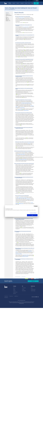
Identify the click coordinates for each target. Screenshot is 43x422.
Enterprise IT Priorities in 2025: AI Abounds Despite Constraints (24, 59)
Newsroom (14, 293)
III (27, 152)
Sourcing (23, 289)
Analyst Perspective (21, 17)
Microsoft (29, 143)
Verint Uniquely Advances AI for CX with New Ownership (24, 112)
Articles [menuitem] (32, 3)
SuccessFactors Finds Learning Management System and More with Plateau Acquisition (25, 248)
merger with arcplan (22, 107)
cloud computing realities (26, 26)
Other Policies (6, 297)
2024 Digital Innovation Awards (21, 154)
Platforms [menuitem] (18, 3)
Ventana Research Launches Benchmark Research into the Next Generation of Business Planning (24, 219)
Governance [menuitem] (22, 3)
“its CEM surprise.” (28, 198)
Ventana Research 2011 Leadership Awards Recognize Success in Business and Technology (24, 177)
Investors (14, 290)
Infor (19, 202)
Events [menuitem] (29, 3)
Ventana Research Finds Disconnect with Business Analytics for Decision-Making (24, 259)
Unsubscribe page (33, 290)
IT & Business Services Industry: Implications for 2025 (23, 42)
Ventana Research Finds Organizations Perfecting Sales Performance (23, 231)
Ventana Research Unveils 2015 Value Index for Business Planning (25, 163)
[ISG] (5, 3)
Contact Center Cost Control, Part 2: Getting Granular (23, 16)
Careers (26, 0)
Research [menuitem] (26, 3)
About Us (29, 0)
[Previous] (17, 276)
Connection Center (33, 289)
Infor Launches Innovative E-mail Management (22, 195)
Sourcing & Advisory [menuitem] (10, 3)
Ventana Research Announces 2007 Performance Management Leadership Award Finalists (24, 128)
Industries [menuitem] (14, 3)
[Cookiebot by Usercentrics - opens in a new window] (34, 206)
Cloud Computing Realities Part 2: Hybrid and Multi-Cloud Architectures (24, 25)
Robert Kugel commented (19, 253)
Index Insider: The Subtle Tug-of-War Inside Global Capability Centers (24, 88)
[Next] (24, 276)
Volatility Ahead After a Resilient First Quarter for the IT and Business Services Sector (24, 76)
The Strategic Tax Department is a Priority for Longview (23, 99)
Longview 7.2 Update (20, 109)
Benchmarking (23, 290)
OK (32, 215)
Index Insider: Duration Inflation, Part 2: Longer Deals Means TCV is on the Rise (25, 35)
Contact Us (36, 3)
